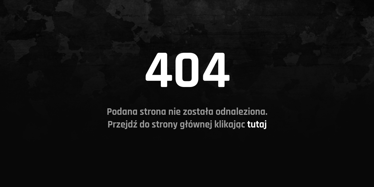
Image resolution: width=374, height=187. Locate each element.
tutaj (257, 124)
